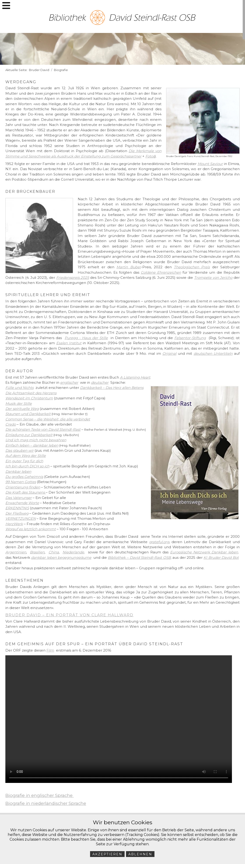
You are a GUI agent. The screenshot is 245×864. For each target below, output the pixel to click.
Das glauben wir (19, 450)
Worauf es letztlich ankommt (30, 529)
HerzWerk (14, 524)
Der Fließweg (16, 513)
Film (50, 650)
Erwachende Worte (22, 503)
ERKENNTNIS (17, 508)
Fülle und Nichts (19, 387)
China (54, 552)
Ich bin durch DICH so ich (27, 466)
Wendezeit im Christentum (29, 398)
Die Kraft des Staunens (25, 492)
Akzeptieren (107, 854)
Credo (10, 424)
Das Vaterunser (18, 497)
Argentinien (15, 552)
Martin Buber (128, 267)
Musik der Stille (18, 403)
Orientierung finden (22, 487)
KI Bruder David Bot (221, 557)
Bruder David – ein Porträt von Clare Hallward (69, 615)
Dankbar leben (18, 471)
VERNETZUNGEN (20, 518)
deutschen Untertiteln (213, 353)
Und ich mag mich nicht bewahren (35, 440)
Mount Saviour (210, 163)
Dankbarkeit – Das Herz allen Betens (112, 387)
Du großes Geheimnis (24, 476)
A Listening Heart (135, 377)
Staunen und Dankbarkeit (28, 414)
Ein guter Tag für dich (24, 461)
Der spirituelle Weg (22, 408)
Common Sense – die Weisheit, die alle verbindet (47, 419)
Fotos (150, 156)
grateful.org (159, 542)
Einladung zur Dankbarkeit (28, 435)
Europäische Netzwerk (190, 552)
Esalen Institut (69, 343)
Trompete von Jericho (213, 277)
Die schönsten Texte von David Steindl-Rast (42, 429)
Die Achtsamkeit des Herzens (30, 393)
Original (169, 353)
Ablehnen (140, 854)
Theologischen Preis (192, 267)
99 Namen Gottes (20, 482)
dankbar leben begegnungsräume (61, 557)
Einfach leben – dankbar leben (31, 445)
